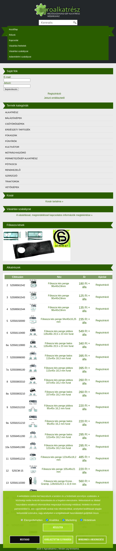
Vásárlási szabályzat (18, 51)
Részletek (58, 527)
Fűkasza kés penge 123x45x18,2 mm (58, 458)
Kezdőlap (13, 29)
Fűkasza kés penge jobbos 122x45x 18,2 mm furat (58, 446)
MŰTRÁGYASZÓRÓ (15, 152)
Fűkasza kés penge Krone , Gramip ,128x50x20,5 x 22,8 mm (58, 482)
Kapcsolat (13, 40)
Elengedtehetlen (31, 520)
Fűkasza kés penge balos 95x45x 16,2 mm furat (58, 422)
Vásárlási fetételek (17, 46)
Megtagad (25, 539)
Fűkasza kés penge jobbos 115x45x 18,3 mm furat (58, 369)
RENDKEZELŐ (13, 170)
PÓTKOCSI (11, 164)
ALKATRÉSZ (11, 112)
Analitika (52, 520)
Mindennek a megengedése (91, 539)
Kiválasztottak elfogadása (57, 539)
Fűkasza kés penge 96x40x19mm (58, 284)
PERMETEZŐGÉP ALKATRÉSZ (21, 158)
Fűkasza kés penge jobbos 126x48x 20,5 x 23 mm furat (58, 332)
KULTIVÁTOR (12, 147)
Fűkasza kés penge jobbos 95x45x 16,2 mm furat (58, 407)
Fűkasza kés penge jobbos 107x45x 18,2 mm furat (58, 381)
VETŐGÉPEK (12, 187)
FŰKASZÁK (11, 135)
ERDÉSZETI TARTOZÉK (17, 129)
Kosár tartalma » (54, 201)
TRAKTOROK (12, 181)
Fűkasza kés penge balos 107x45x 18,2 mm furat (58, 393)
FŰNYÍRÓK (11, 141)
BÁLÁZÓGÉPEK (13, 118)
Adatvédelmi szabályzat (20, 56)
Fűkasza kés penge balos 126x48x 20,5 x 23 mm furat (58, 344)
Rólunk (12, 35)
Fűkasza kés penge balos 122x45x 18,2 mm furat (58, 435)
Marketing (70, 520)
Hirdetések (88, 520)
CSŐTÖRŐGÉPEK (14, 124)
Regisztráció (102, 285)
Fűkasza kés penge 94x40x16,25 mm (58, 320)
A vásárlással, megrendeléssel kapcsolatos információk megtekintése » (54, 215)
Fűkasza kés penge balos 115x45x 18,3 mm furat (58, 357)
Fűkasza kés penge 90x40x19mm (58, 297)
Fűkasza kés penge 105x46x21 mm (58, 470)
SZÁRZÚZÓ (11, 175)
